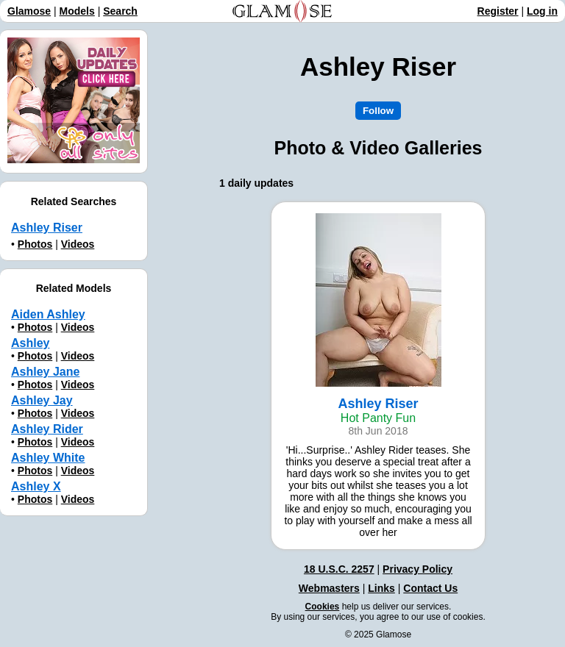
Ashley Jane (45, 371)
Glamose (29, 11)
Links (381, 588)
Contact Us (430, 588)
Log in (542, 11)
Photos (35, 244)
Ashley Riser (46, 227)
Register (498, 11)
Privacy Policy (417, 569)
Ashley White (48, 457)
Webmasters (329, 588)
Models (77, 11)
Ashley (30, 343)
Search (120, 11)
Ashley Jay (42, 400)
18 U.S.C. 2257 (339, 569)
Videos (78, 244)
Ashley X (36, 486)
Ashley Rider (47, 429)
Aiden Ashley (48, 314)
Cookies (322, 606)
